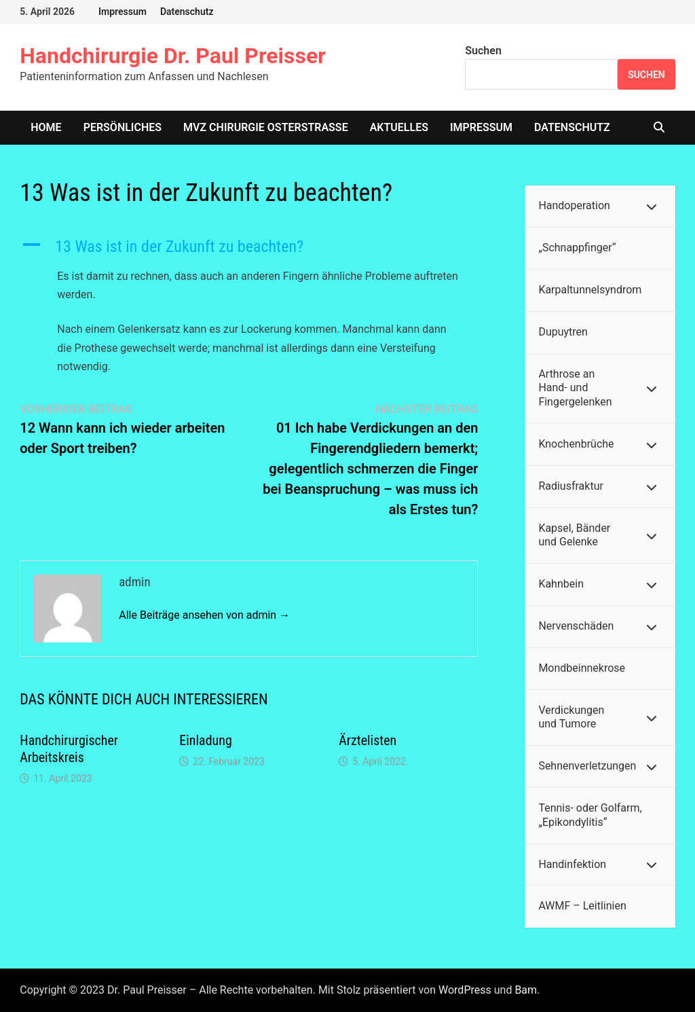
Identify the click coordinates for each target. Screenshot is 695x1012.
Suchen (483, 50)
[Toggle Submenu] (651, 206)
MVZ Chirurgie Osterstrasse (265, 127)
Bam (525, 989)
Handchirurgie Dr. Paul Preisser (173, 56)
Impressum (122, 11)
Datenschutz (187, 11)
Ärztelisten (367, 740)
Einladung (205, 740)
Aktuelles (399, 127)
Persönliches (122, 127)
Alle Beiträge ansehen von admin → (204, 615)
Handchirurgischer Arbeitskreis (69, 748)
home (46, 127)
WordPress (464, 989)
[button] (249, 247)
